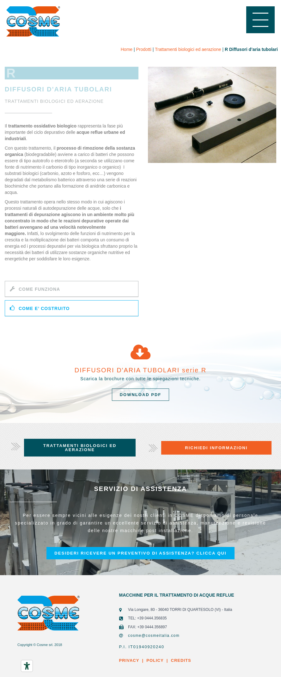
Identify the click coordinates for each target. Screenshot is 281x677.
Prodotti (143, 49)
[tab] (71, 289)
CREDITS (180, 660)
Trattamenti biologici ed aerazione (188, 49)
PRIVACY (129, 660)
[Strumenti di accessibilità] (27, 666)
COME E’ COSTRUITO (44, 308)
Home (126, 49)
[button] (140, 394)
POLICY (154, 660)
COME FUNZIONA (39, 289)
